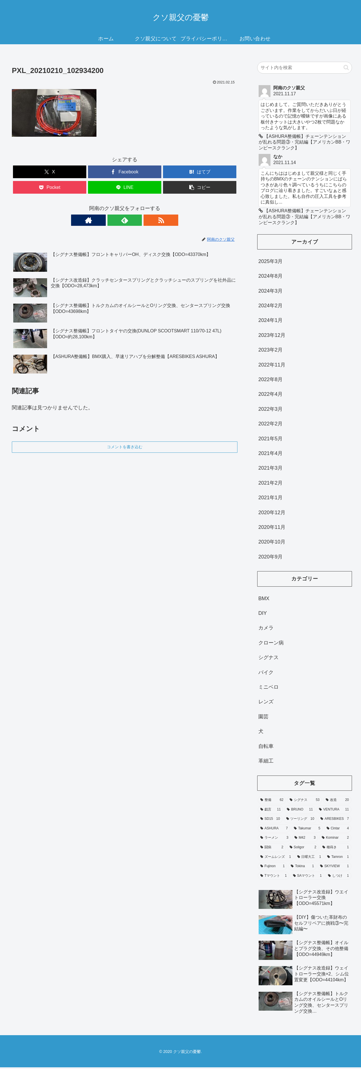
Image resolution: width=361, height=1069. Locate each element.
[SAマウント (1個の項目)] (307, 877)
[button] (199, 187)
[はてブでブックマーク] (199, 171)
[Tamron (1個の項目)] (338, 858)
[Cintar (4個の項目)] (337, 830)
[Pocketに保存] (49, 187)
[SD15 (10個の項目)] (270, 820)
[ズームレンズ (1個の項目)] (276, 858)
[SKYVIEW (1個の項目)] (334, 868)
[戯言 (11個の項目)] (270, 811)
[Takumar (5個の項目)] (307, 830)
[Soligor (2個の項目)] (303, 849)
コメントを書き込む (124, 447)
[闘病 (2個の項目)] (272, 849)
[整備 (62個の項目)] (272, 802)
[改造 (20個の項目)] (337, 802)
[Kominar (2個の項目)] (335, 839)
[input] (304, 68)
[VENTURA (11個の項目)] (333, 811)
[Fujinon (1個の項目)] (272, 868)
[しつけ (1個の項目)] (338, 877)
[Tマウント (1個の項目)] (273, 877)
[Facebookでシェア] (124, 171)
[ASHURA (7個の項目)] (274, 830)
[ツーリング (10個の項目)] (300, 820)
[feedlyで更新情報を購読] (124, 220)
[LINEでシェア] (124, 187)
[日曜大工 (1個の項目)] (309, 858)
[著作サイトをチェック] (111, 220)
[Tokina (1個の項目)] (302, 868)
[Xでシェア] (49, 171)
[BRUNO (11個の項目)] (299, 811)
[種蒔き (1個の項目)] (335, 849)
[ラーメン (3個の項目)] (274, 839)
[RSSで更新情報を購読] (137, 220)
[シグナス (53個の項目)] (304, 802)
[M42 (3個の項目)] (305, 839)
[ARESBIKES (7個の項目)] (334, 820)
